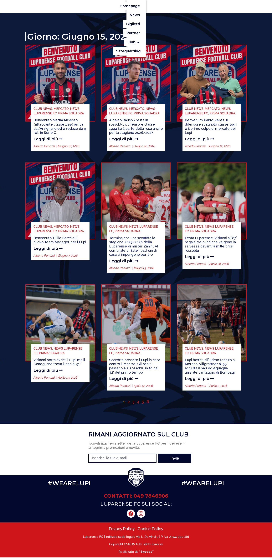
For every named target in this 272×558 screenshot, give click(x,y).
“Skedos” (146, 552)
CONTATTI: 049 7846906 (136, 496)
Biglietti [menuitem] (165, 6)
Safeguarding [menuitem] (231, 6)
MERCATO (61, 109)
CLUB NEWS (42, 109)
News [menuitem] (146, 6)
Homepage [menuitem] (124, 6)
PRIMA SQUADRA (71, 113)
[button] (210, 6)
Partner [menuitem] (186, 6)
